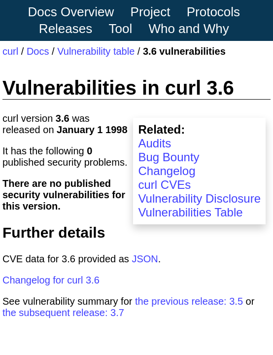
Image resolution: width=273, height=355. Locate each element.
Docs (38, 51)
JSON (145, 258)
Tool (121, 28)
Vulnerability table (96, 51)
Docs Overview (71, 11)
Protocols (213, 11)
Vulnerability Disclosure (199, 198)
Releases (65, 28)
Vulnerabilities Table (190, 212)
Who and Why (188, 28)
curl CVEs (164, 184)
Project (151, 11)
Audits (154, 143)
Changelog (166, 171)
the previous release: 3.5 (189, 301)
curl (10, 51)
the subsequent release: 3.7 (63, 312)
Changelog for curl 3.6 (51, 280)
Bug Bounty (168, 157)
